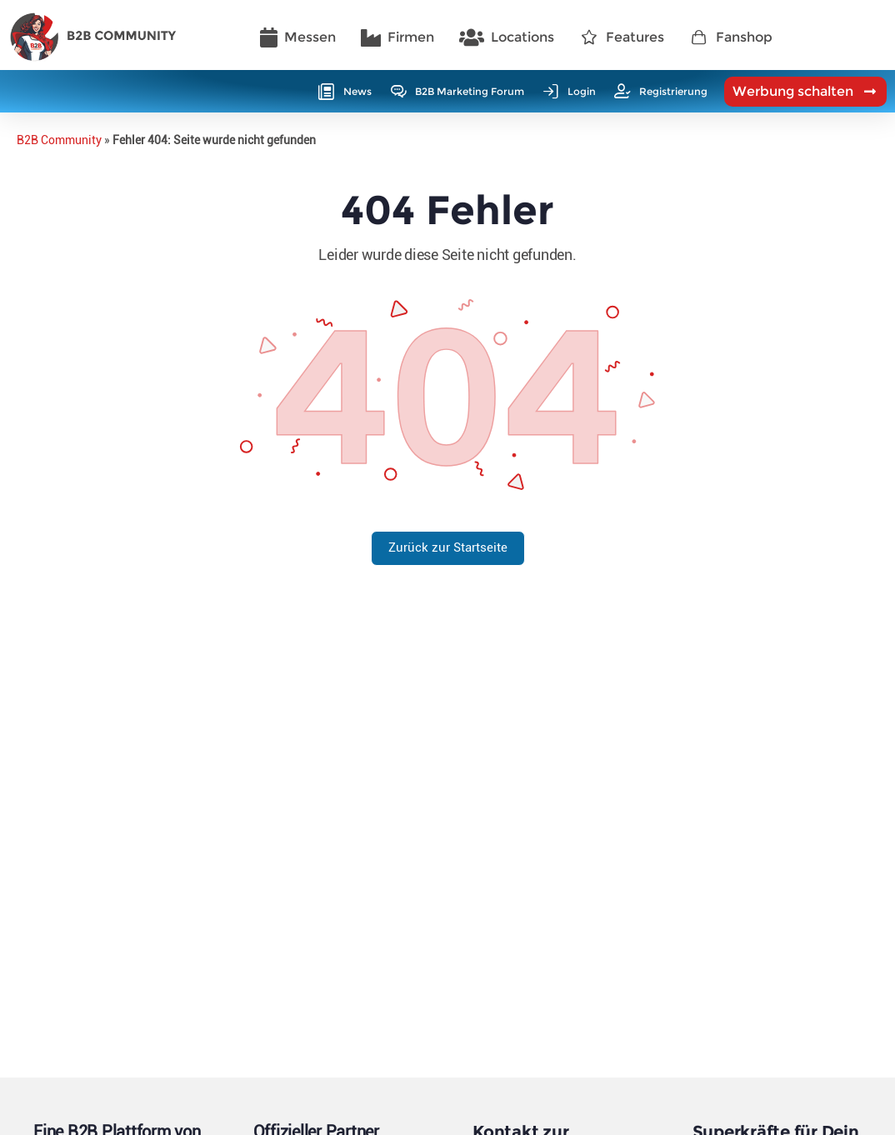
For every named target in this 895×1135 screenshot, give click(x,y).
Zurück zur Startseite (448, 547)
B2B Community (59, 140)
